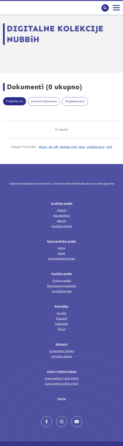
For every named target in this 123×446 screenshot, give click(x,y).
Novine (61, 313)
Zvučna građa (61, 280)
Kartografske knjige (61, 258)
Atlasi (61, 253)
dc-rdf (53, 147)
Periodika (61, 306)
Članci (62, 329)
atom (43, 147)
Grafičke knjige (61, 226)
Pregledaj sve (14, 101)
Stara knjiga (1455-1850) (61, 378)
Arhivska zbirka (61, 356)
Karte (61, 248)
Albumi (61, 221)
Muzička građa (61, 273)
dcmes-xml (68, 147)
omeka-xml (95, 147)
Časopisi (61, 318)
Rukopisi (61, 344)
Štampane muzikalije (61, 286)
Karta (62, 399)
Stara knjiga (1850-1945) (61, 383)
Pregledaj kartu (75, 101)
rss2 (109, 147)
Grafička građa (61, 203)
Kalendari (61, 324)
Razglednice (61, 215)
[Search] (105, 8)
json (82, 147)
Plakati (61, 210)
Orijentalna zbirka (61, 351)
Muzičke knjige (62, 291)
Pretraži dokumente (44, 101)
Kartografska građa (61, 241)
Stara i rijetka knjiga (61, 371)
